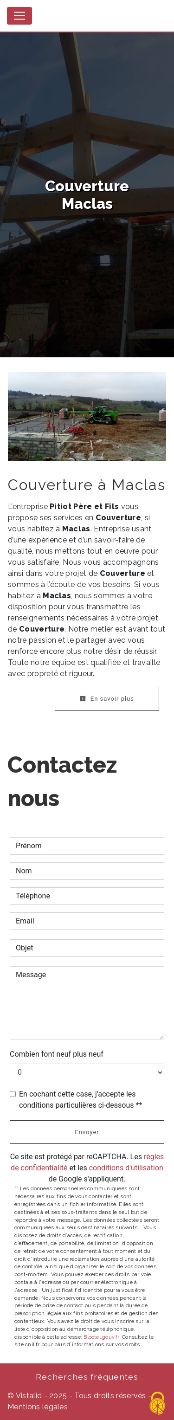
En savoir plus (107, 698)
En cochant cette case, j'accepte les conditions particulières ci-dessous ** (80, 1100)
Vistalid (29, 1395)
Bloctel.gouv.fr (101, 1337)
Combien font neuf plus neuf (56, 1054)
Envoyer (87, 1132)
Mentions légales (37, 1406)
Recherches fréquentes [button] (87, 1376)
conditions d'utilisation (126, 1167)
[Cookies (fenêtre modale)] (158, 1404)
